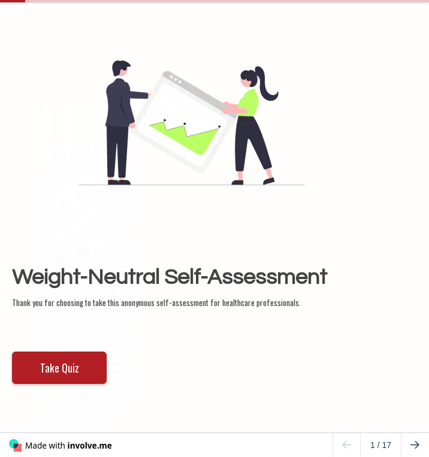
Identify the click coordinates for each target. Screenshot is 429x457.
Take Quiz (59, 368)
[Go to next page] (415, 445)
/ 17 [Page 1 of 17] (380, 445)
